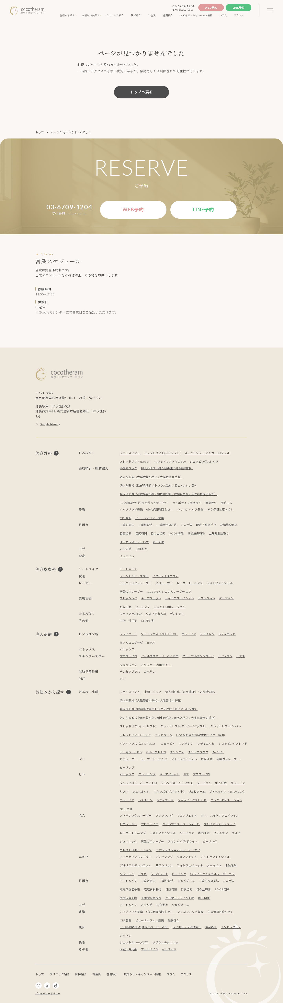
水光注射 (125, 607)
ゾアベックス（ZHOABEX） (159, 634)
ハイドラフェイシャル (179, 598)
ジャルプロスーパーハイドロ (159, 656)
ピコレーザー (164, 583)
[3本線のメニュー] (270, 10)
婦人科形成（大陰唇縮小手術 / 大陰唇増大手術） (151, 477)
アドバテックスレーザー (136, 583)
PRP (122, 678)
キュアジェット (151, 598)
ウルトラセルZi (156, 613)
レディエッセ (227, 634)
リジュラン (225, 656)
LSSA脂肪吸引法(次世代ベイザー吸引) (144, 502)
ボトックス (127, 649)
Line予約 (238, 7)
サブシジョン (206, 598)
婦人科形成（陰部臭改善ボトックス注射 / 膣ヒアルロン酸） (159, 485)
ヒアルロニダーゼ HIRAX (137, 642)
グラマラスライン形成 (134, 542)
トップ (39, 132)
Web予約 (211, 7)
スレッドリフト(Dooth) (135, 461)
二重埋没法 (145, 524)
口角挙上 (141, 548)
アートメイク (128, 569)
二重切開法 (127, 524)
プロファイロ (128, 656)
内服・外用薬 (128, 620)
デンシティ (177, 613)
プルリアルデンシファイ (198, 656)
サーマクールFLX (131, 613)
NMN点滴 (147, 620)
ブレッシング (128, 598)
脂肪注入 (226, 502)
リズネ (240, 656)
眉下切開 (158, 542)
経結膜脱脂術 (229, 524)
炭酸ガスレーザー (131, 591)
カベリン (150, 671)
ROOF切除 (176, 533)
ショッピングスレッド (204, 461)
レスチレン (207, 634)
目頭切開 (125, 533)
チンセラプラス (130, 671)
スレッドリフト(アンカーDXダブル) (208, 453)
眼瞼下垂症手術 (206, 524)
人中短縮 (125, 548)
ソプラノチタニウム (165, 576)
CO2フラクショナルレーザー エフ (169, 591)
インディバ (127, 555)
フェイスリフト (130, 453)
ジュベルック (128, 665)
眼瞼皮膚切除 (196, 533)
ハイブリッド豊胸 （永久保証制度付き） (146, 509)
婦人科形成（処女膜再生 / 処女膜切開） (167, 468)
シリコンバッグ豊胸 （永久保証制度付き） (205, 509)
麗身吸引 (211, 502)
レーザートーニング (190, 583)
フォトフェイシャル (220, 583)
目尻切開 (141, 533)
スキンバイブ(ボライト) (156, 665)
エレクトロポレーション (170, 607)
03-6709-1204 (183, 6)
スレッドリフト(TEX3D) (170, 461)
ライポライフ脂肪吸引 (187, 502)
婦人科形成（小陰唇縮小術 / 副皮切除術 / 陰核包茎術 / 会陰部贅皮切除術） (168, 494)
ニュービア (189, 634)
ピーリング (142, 607)
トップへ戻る (141, 92)
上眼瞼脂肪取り (219, 533)
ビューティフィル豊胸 (149, 518)
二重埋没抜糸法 (167, 524)
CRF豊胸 (125, 518)
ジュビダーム (128, 634)
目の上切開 (158, 533)
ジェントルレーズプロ (134, 576)
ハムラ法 (186, 524)
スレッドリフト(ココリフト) (162, 453)
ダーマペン (226, 598)
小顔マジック (128, 468)
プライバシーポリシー (47, 993)
